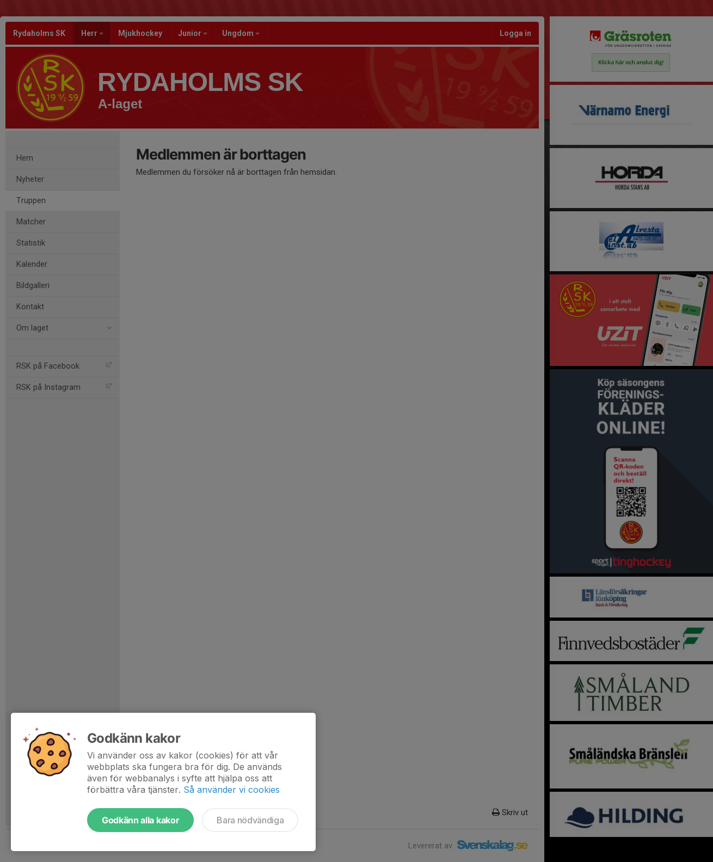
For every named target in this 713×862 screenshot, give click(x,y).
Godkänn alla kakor (140, 820)
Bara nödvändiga (250, 820)
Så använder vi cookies (231, 789)
